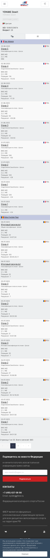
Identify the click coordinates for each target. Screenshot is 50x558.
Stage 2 (4, 145)
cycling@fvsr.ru (16, 496)
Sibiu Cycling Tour (11, 217)
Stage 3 (4, 106)
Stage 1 (4, 185)
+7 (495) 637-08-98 (12, 493)
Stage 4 (4, 66)
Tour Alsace (9, 42)
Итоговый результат (11, 225)
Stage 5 (4, 49)
